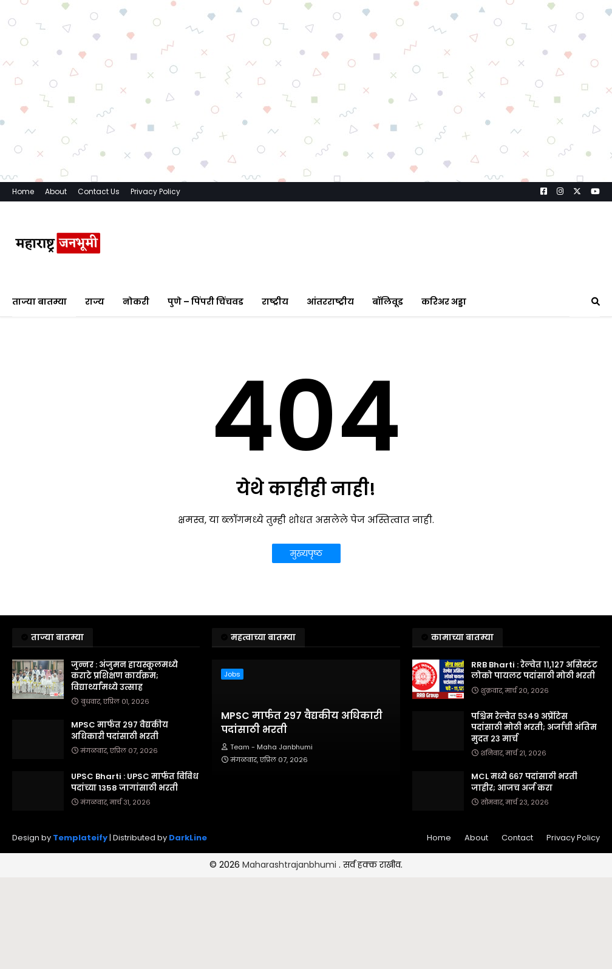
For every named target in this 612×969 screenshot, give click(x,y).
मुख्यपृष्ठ (306, 553)
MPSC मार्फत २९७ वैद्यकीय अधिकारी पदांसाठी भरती (119, 730)
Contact (517, 837)
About (56, 191)
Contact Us (99, 191)
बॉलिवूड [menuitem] (387, 301)
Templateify (80, 837)
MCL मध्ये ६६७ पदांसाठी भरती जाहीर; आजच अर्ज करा (524, 782)
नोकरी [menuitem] (136, 301)
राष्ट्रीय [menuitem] (275, 301)
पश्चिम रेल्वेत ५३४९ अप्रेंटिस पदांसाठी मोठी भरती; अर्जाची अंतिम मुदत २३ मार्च (534, 727)
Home (23, 191)
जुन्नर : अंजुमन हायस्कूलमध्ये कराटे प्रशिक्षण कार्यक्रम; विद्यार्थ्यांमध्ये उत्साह (124, 676)
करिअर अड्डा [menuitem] (443, 301)
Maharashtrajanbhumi (290, 865)
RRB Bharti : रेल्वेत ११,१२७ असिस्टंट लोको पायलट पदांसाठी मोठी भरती (534, 670)
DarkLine (188, 837)
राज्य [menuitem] (94, 301)
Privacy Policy (155, 191)
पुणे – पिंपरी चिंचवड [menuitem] (205, 301)
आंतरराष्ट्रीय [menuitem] (330, 301)
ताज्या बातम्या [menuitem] (39, 301)
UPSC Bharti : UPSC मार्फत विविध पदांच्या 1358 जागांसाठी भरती (135, 782)
